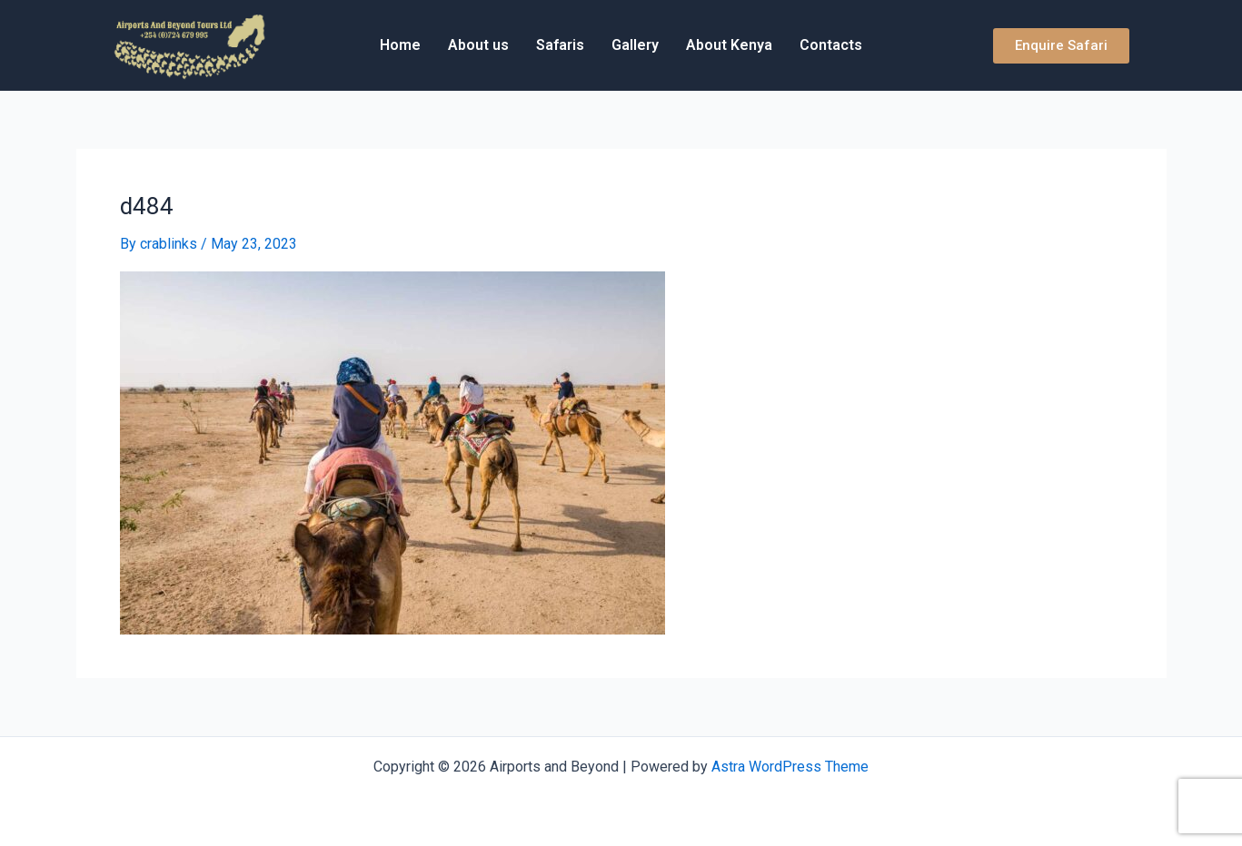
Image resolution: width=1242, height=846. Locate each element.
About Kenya (729, 45)
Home (400, 45)
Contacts (831, 45)
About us (478, 45)
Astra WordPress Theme (790, 766)
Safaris (560, 45)
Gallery (635, 45)
